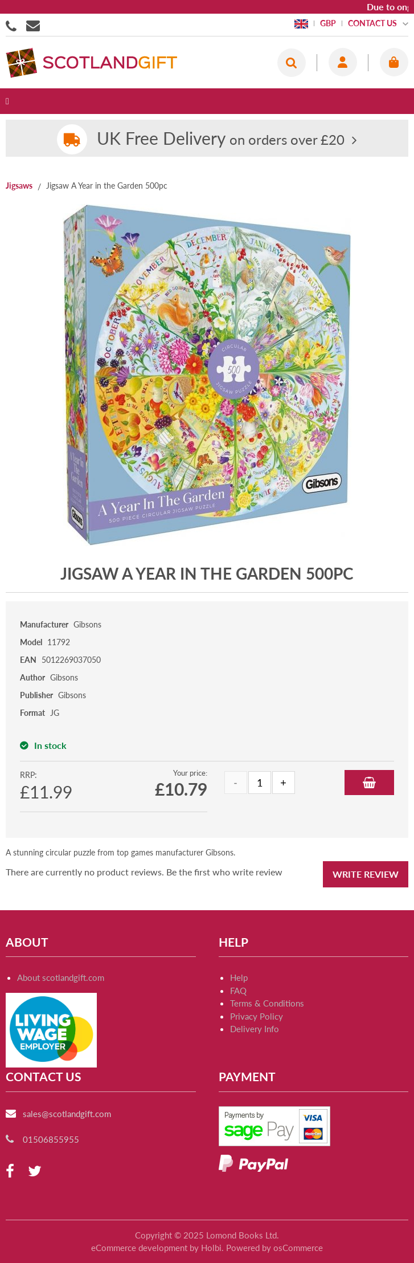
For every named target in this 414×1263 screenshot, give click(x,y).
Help (239, 977)
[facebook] (10, 1171)
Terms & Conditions (267, 1003)
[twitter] (35, 1171)
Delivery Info (254, 1029)
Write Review (366, 874)
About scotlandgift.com (60, 977)
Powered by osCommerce (274, 1247)
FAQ (238, 990)
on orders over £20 (221, 139)
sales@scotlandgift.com (67, 1114)
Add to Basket (369, 782)
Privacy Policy (256, 1016)
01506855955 (13, 25)
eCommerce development (139, 1247)
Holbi (211, 1247)
